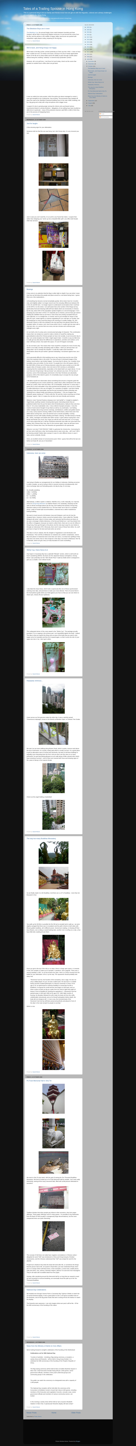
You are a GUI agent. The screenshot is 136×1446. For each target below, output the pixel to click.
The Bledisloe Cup (32, 32)
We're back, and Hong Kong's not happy (42, 48)
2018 (88, 34)
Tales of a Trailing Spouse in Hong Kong (53, 9)
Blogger (78, 1441)
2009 (88, 56)
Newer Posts (32, 1413)
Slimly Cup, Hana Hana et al (37, 550)
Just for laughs (32, 123)
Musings (30, 289)
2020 (88, 29)
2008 (88, 59)
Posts (102, 114)
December (91, 61)
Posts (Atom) (38, 1416)
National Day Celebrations (36, 1290)
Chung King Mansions (39, 503)
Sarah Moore (36, 41)
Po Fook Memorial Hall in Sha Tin (39, 1081)
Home (54, 1413)
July (89, 105)
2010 (88, 54)
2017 (88, 37)
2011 (88, 52)
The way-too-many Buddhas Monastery (41, 838)
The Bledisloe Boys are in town (38, 29)
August (90, 103)
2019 (88, 32)
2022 (88, 27)
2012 (88, 49)
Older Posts (76, 1413)
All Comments (104, 117)
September (91, 100)
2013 (88, 47)
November (91, 64)
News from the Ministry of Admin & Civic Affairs (44, 1346)
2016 (88, 39)
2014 (88, 44)
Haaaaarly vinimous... (35, 681)
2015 (88, 42)
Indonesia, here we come (36, 453)
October (90, 66)
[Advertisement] (35, 1427)
